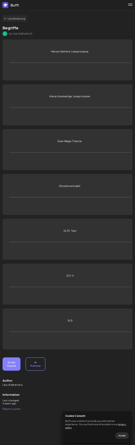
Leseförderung (14, 18)
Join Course (11, 364)
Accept (122, 435)
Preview (35, 364)
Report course (11, 408)
